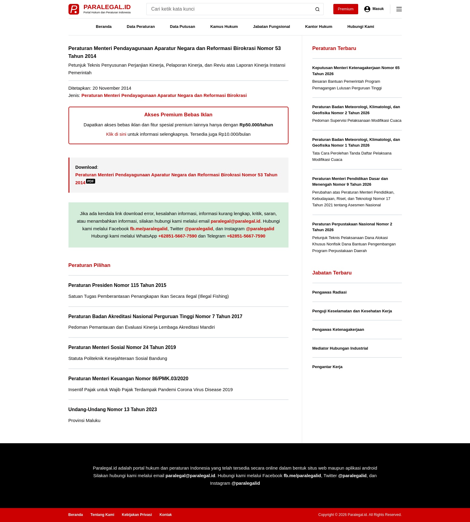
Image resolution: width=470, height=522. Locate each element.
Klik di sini (116, 134)
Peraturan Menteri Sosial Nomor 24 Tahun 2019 (122, 347)
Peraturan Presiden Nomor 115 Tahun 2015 (117, 285)
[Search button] (318, 9)
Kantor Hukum (318, 26)
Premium (346, 9)
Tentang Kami (102, 515)
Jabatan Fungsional (271, 26)
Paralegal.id (107, 6)
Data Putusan (182, 26)
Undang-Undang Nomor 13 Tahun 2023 (112, 409)
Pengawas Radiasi (329, 292)
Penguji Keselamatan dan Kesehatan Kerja (352, 311)
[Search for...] (229, 9)
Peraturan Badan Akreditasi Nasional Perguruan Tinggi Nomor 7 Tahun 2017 (155, 316)
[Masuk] (374, 9)
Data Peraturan (141, 26)
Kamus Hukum (224, 26)
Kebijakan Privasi (137, 515)
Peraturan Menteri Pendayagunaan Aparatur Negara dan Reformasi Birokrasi (164, 95)
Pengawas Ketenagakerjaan (338, 329)
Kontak (165, 515)
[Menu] (399, 9)
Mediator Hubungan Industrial (340, 348)
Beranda (104, 26)
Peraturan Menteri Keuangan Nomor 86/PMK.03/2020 (128, 378)
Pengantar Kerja (327, 366)
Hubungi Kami (361, 26)
